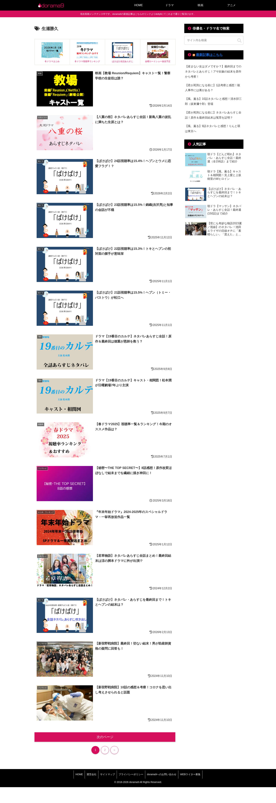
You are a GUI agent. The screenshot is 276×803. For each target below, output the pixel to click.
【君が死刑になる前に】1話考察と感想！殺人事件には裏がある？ (212, 88)
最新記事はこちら (209, 55)
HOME (79, 774)
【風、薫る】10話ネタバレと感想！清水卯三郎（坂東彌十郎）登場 (213, 101)
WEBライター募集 (190, 774)
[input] (213, 40)
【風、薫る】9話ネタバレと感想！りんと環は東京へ (212, 129)
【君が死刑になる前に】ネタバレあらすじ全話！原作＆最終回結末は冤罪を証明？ (213, 115)
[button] (239, 40)
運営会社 (91, 774)
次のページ (105, 737)
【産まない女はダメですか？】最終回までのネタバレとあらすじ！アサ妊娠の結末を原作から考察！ (213, 71)
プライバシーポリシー (131, 774)
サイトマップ (107, 774)
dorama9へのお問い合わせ (161, 774)
